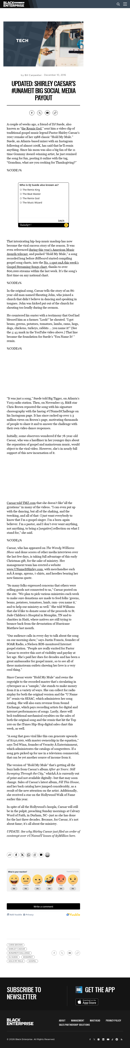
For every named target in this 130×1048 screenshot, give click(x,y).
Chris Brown (16, 942)
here (72, 836)
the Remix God (31, 128)
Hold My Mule (16, 958)
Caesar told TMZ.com (21, 503)
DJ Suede (13, 954)
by (31, 75)
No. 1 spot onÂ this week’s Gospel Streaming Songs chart (43, 264)
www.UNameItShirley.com (25, 569)
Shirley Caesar (17, 946)
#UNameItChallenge (19, 950)
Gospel (32, 958)
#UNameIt (28, 954)
